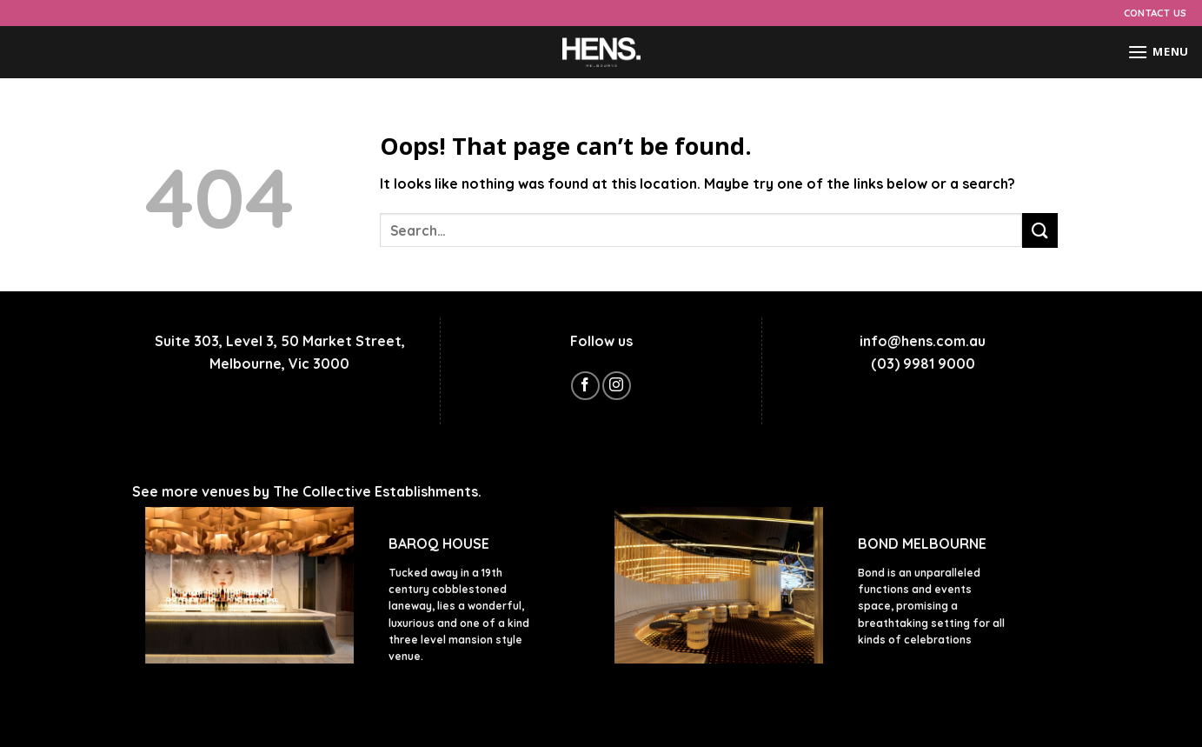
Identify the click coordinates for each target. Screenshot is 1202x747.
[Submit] (1039, 230)
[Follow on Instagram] (616, 385)
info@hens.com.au (923, 341)
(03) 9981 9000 (923, 363)
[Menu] (1158, 51)
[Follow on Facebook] (585, 385)
